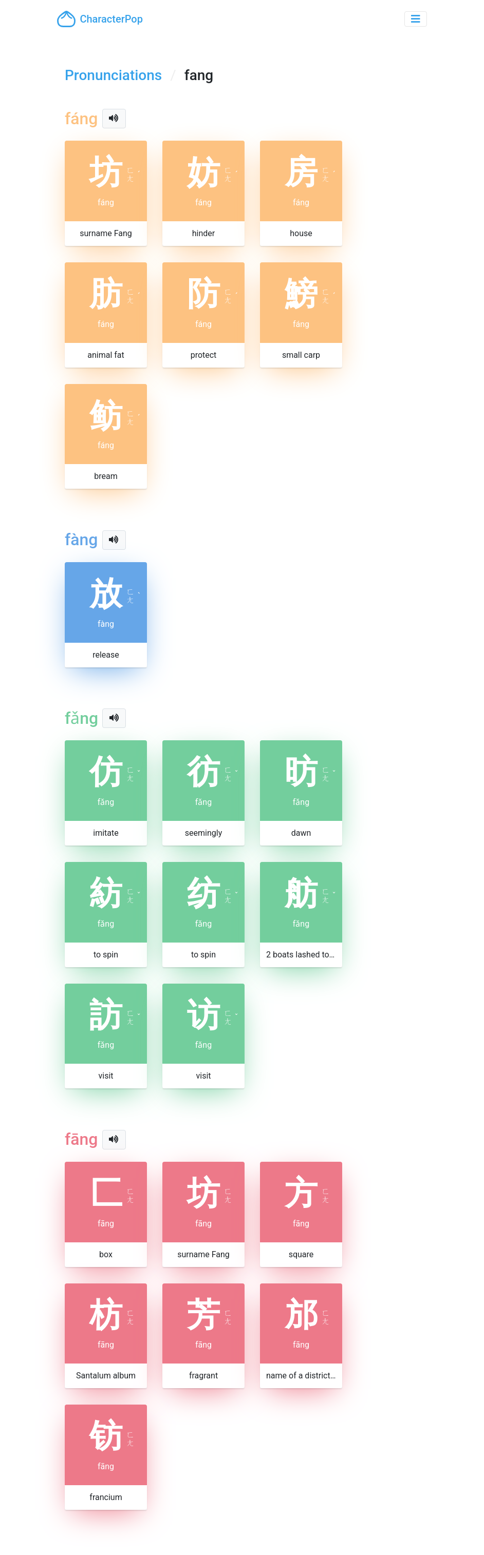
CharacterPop (100, 19)
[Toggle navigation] (415, 19)
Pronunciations (113, 75)
